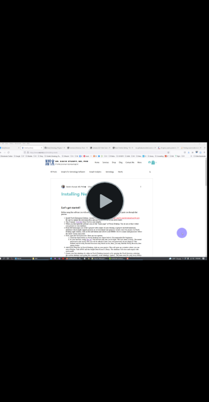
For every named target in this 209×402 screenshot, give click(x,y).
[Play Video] (104, 201)
